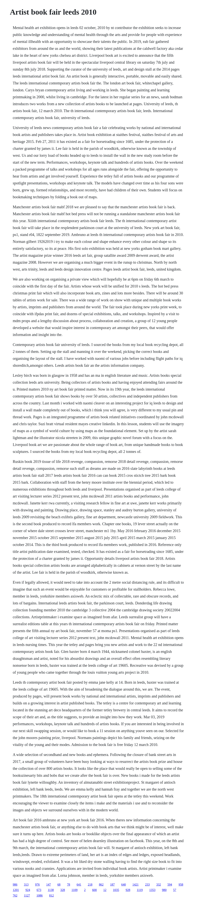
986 (15, 884)
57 (174, 890)
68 (58, 884)
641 (79, 884)
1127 (27, 895)
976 (37, 884)
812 (51, 895)
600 (94, 890)
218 (90, 884)
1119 (140, 890)
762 (15, 895)
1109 (75, 890)
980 (164, 890)
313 (26, 884)
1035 (116, 890)
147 (48, 884)
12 (104, 890)
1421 (135, 884)
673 (39, 890)
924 (27, 890)
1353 (152, 890)
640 (123, 884)
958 (181, 884)
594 (169, 884)
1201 (16, 890)
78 (68, 884)
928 (128, 890)
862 (101, 884)
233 (147, 884)
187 (112, 884)
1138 (51, 890)
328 (62, 890)
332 (158, 884)
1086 (40, 895)
